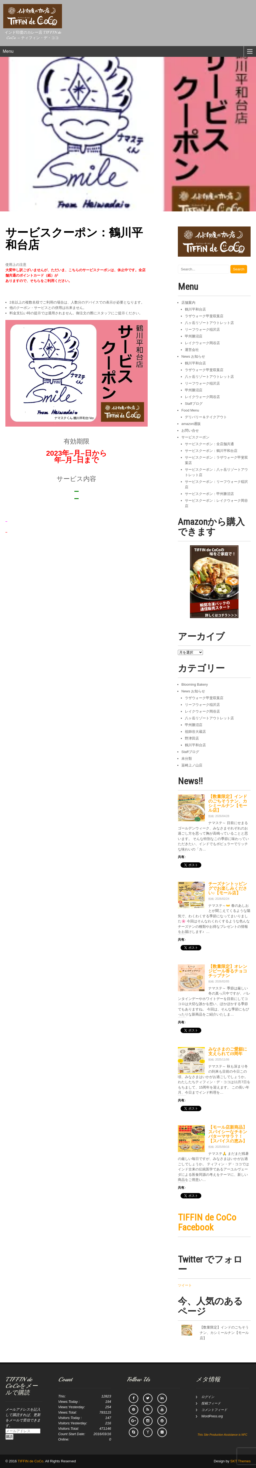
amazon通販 (191, 424)
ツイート (185, 1285)
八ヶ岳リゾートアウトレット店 (209, 323)
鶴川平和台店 (195, 309)
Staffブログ (194, 404)
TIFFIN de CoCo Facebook (207, 1222)
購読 (9, 1437)
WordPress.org (212, 1416)
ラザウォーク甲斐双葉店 (204, 316)
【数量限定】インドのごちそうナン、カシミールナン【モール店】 (227, 803)
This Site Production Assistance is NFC (222, 1434)
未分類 (186, 758)
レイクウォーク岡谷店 (202, 343)
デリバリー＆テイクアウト (206, 417)
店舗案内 (188, 303)
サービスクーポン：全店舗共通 (209, 444)
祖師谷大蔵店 (195, 732)
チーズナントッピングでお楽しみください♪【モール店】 (227, 888)
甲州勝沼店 (193, 336)
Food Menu (190, 410)
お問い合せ (190, 430)
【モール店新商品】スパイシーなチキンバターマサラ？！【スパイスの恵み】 (227, 1134)
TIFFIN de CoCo (30, 1461)
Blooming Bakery (194, 684)
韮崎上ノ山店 (191, 765)
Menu (8, 51)
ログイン (207, 1397)
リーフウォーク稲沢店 (202, 329)
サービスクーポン (195, 437)
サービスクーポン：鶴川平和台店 (211, 451)
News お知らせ (193, 356)
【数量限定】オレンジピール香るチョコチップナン (227, 971)
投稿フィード (211, 1403)
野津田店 (192, 738)
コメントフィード (214, 1410)
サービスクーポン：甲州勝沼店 (209, 494)
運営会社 (192, 350)
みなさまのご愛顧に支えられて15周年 (227, 1051)
